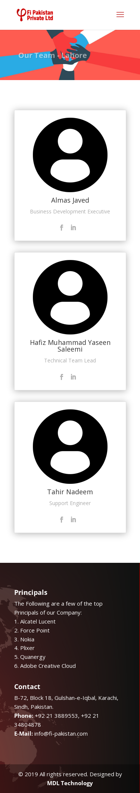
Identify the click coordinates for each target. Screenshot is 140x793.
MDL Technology (70, 783)
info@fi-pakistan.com (61, 733)
